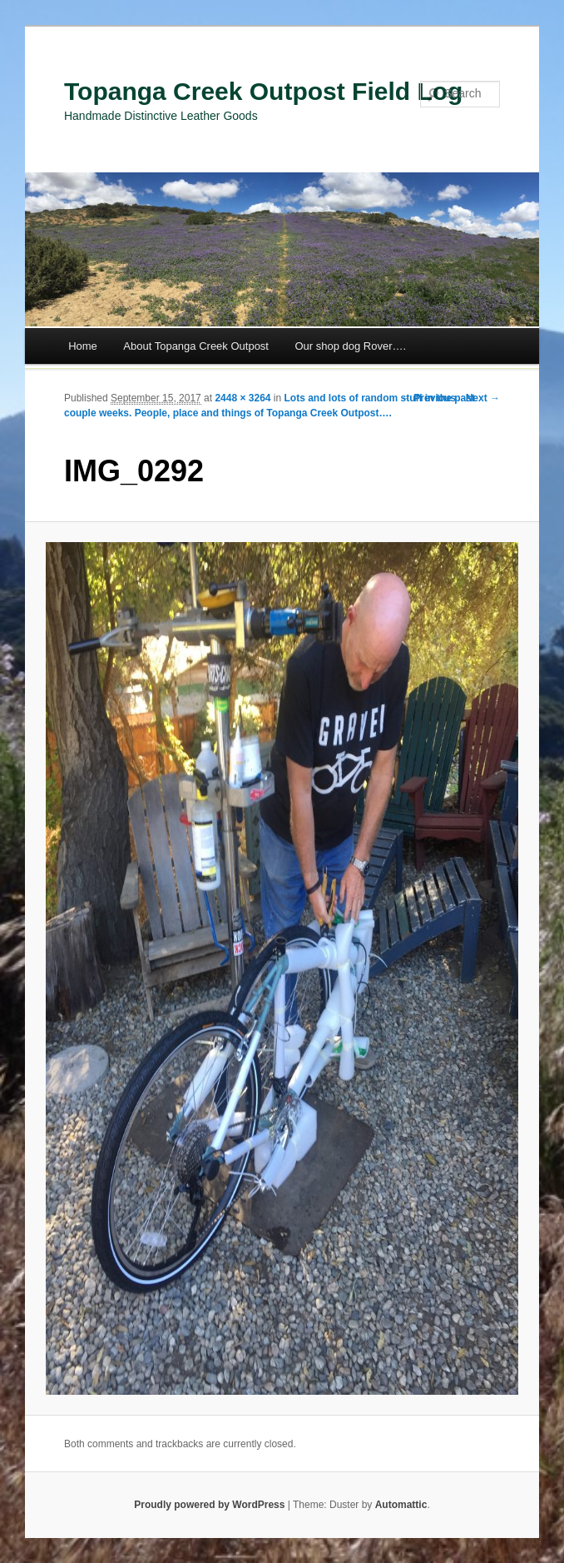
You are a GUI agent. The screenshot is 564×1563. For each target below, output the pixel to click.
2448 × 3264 (242, 398)
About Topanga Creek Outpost (196, 346)
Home (82, 346)
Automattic (401, 1505)
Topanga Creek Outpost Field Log (263, 91)
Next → (483, 398)
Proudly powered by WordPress (209, 1505)
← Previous (428, 398)
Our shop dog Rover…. (350, 346)
